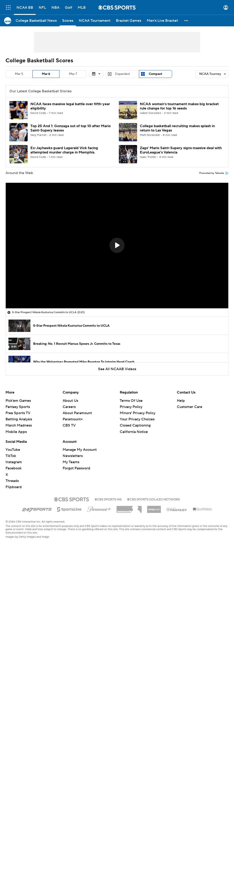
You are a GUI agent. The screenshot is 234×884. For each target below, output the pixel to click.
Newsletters (73, 456)
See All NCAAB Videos (117, 369)
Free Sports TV (17, 413)
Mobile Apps (16, 432)
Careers (69, 407)
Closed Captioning (135, 425)
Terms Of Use (131, 400)
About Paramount (77, 413)
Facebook (13, 468)
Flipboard (13, 487)
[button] (186, 20)
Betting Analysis (18, 419)
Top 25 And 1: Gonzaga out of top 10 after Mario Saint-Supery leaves (70, 128)
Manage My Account (80, 449)
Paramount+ (73, 419)
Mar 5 (19, 74)
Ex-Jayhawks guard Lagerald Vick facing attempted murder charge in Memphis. (64, 150)
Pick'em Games (18, 400)
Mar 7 (73, 74)
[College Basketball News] (36, 20)
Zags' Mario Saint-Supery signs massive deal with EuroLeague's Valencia (181, 150)
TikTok (10, 456)
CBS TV (69, 425)
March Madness (18, 425)
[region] (117, 245)
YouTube (12, 449)
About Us (70, 400)
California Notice (134, 432)
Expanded (122, 74)
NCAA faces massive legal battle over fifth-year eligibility (70, 106)
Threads (12, 481)
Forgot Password (76, 468)
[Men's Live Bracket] (162, 20)
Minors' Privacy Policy (137, 413)
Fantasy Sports (17, 407)
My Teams (71, 462)
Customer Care (189, 407)
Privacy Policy (131, 407)
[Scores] (67, 20)
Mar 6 (46, 74)
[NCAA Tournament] (94, 20)
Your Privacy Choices (137, 419)
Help (181, 400)
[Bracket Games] (128, 20)
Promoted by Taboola (214, 173)
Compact (155, 74)
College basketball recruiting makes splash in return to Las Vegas (177, 128)
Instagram (13, 462)
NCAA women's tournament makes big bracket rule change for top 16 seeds (179, 106)
